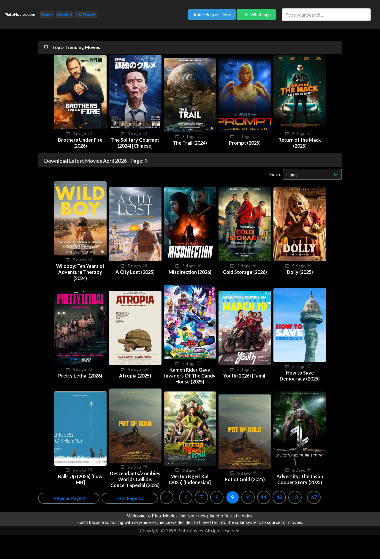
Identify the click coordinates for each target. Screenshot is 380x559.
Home (47, 14)
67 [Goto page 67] (192, 503)
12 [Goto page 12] (157, 503)
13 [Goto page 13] (173, 503)
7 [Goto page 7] (79, 503)
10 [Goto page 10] (126, 503)
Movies (64, 14)
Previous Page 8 (281, 504)
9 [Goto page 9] (110, 503)
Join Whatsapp (256, 14)
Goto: (275, 174)
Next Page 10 (323, 504)
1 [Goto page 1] (44, 503)
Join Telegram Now (212, 14)
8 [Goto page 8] (95, 503)
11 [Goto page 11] (142, 503)
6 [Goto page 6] (63, 503)
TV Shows (85, 14)
